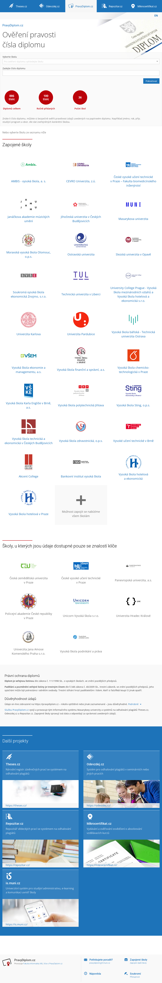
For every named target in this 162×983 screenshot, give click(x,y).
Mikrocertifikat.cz (99, 823)
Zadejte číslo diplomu (14, 68)
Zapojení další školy (138, 963)
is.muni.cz (13, 883)
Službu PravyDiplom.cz (17, 709)
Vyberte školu (10, 56)
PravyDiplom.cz (12, 25)
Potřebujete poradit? (101, 959)
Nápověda (95, 973)
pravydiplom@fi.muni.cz (99, 963)
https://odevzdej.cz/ (99, 805)
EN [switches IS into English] (156, 15)
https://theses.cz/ (16, 805)
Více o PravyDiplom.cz (53, 964)
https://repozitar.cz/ (18, 865)
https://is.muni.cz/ (16, 924)
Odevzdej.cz (95, 764)
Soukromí (135, 973)
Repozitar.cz (14, 823)
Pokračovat (151, 81)
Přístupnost (135, 977)
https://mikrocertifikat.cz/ (102, 865)
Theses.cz (13, 764)
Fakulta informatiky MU (33, 964)
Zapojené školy (138, 959)
